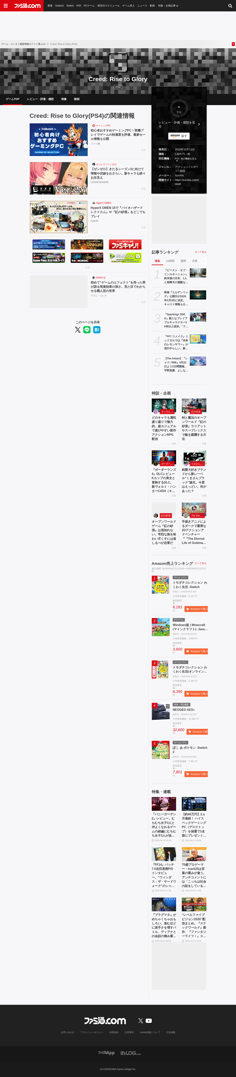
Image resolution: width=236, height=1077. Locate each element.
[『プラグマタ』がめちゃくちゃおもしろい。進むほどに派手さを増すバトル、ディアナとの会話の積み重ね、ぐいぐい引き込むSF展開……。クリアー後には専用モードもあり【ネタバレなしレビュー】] (164, 904)
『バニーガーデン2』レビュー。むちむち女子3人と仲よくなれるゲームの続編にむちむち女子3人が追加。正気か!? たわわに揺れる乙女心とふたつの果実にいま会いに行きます (164, 825)
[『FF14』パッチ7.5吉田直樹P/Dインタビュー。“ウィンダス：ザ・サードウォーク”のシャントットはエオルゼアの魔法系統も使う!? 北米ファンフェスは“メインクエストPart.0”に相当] (164, 854)
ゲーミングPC (103, 125)
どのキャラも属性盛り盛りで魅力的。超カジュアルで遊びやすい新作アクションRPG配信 (164, 428)
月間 (194, 260)
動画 (152, 5)
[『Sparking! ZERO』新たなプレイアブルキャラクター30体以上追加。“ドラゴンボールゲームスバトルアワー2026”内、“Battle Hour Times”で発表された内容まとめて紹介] (198, 317)
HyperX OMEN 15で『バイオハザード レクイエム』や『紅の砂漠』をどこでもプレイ (118, 212)
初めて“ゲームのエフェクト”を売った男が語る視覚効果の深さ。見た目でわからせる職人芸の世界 (118, 287)
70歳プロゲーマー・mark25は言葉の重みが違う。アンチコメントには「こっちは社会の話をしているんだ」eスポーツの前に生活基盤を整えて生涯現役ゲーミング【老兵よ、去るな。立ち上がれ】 (194, 875)
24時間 (170, 260)
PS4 (117, 87)
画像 (64, 99)
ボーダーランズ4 (168, 463)
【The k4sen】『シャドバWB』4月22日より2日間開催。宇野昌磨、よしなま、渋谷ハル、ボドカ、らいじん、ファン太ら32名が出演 (176, 364)
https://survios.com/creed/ (187, 181)
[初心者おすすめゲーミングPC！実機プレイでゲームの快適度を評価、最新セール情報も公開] (59, 139)
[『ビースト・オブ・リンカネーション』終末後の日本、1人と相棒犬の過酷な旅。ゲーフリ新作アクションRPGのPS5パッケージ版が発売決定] (198, 272)
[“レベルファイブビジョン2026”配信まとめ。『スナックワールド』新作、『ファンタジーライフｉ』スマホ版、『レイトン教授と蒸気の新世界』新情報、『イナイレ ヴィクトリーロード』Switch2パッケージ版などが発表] (194, 904)
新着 (50, 5)
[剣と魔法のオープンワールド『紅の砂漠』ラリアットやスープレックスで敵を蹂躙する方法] (194, 405)
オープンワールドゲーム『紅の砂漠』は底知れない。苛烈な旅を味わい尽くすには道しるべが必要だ (164, 532)
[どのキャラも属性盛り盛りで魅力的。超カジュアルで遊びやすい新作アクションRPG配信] (164, 405)
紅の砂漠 (195, 411)
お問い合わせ (67, 1032)
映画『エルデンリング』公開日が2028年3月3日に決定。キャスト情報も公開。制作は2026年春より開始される (176, 298)
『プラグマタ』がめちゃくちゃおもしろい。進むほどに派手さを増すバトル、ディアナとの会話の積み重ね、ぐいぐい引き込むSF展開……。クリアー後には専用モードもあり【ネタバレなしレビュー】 (164, 925)
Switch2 (59, 5)
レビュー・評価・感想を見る (177, 124)
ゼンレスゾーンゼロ (106, 164)
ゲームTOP (12, 99)
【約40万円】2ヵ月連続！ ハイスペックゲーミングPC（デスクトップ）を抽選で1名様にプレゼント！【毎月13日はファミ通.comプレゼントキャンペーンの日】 (194, 825)
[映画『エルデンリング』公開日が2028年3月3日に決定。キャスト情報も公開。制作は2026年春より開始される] (198, 295)
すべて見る (200, 252)
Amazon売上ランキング (172, 563)
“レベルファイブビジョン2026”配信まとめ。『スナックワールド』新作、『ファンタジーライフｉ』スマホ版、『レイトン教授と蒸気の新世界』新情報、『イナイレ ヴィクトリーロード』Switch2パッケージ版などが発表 (194, 925)
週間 (183, 260)
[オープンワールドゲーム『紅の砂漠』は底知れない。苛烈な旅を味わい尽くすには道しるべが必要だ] (164, 509)
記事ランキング (165, 252)
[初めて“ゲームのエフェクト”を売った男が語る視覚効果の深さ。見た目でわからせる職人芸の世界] (59, 291)
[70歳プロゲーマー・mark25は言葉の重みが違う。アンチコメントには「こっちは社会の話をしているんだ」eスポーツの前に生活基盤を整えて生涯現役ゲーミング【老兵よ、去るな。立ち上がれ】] (194, 854)
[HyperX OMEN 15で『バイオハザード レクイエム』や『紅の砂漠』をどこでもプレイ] (59, 217)
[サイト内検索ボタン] (230, 5)
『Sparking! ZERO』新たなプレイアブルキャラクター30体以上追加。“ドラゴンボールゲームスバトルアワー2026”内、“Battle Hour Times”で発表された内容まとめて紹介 (176, 320)
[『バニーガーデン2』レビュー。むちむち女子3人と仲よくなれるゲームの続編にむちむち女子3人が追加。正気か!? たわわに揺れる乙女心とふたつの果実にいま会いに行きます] (164, 804)
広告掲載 (170, 1032)
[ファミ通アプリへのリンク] (106, 1053)
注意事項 (129, 1032)
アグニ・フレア (99, 295)
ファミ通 (95, 143)
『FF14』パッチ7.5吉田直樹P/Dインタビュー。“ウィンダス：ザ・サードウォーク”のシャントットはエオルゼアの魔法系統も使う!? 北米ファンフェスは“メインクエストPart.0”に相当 (164, 875)
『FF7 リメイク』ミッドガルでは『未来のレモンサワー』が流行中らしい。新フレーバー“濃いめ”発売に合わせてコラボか (176, 342)
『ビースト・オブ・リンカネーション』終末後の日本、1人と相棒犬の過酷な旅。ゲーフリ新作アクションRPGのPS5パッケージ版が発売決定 (176, 276)
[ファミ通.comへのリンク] (28, 5)
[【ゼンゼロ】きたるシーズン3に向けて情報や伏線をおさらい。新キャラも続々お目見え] (59, 178)
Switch (70, 5)
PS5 (78, 5)
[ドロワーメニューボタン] (5, 5)
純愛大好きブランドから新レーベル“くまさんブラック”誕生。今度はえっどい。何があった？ (194, 480)
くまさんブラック (198, 463)
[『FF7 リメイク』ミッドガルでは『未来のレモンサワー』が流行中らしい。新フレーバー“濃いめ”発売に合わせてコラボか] (198, 339)
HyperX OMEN (103, 203)
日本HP (95, 221)
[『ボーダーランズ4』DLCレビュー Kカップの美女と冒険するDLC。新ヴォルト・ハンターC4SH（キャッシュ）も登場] (164, 457)
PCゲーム (89, 5)
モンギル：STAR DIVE (168, 411)
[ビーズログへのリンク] (131, 1053)
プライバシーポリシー (91, 1032)
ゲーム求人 (128, 5)
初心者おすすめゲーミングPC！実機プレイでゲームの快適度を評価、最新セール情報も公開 (118, 135)
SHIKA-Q (100, 277)
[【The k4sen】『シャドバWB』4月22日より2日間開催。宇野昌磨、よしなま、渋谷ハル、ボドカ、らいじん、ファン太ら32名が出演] (198, 361)
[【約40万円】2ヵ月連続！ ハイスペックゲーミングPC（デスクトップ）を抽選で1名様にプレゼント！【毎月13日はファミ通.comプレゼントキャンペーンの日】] (194, 804)
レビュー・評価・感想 (40, 99)
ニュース (142, 5)
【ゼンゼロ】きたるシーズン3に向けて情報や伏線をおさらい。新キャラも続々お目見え (118, 173)
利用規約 (113, 1032)
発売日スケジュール (108, 5)
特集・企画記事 (167, 5)
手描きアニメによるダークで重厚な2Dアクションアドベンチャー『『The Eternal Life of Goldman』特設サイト (194, 532)
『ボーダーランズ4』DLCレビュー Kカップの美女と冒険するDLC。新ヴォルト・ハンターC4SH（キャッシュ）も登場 (164, 480)
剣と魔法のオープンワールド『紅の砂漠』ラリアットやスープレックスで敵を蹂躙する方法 (194, 428)
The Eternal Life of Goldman (198, 515)
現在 (157, 260)
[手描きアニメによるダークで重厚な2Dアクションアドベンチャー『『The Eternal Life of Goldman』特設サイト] (194, 509)
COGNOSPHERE (100, 182)
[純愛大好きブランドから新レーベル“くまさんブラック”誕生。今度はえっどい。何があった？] (194, 457)
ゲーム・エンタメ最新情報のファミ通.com (24, 44)
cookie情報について (150, 1032)
